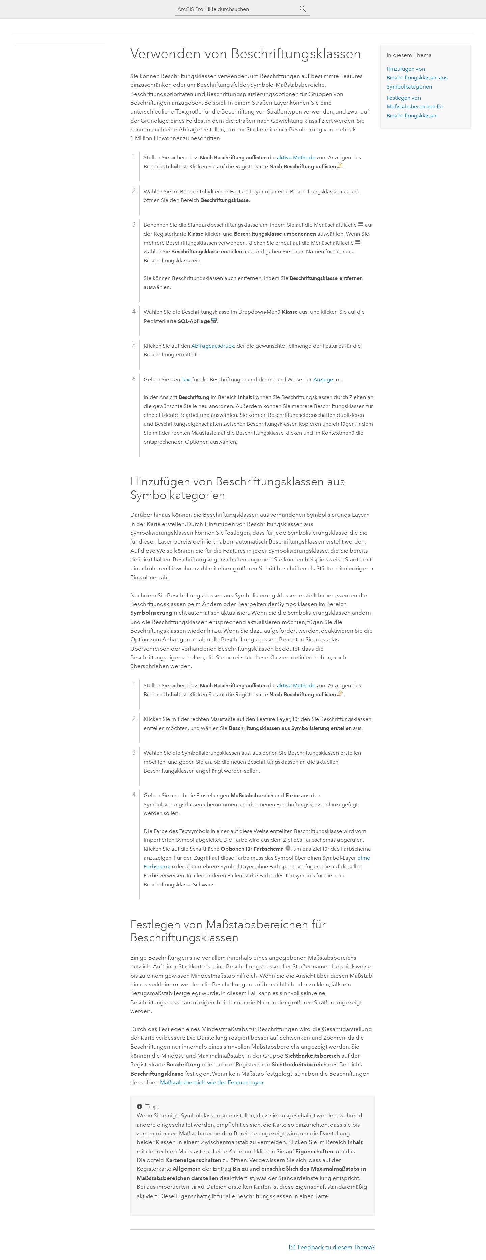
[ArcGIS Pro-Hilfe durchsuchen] (236, 9)
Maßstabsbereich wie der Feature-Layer (211, 1082)
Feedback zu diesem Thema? (336, 1246)
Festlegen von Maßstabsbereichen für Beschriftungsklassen (415, 107)
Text (186, 379)
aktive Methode (296, 157)
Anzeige (323, 379)
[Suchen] (303, 9)
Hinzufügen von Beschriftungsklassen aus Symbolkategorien (417, 78)
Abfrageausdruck (212, 346)
